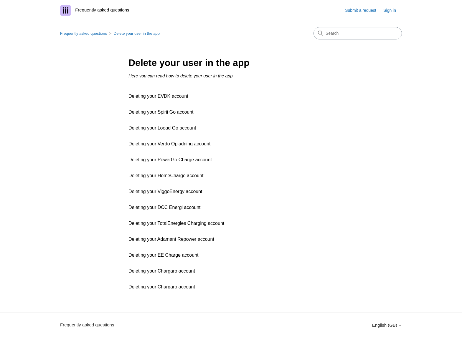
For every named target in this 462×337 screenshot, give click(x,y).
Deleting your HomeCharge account (165, 175)
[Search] (358, 33)
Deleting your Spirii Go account (161, 111)
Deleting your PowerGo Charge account (170, 159)
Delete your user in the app (137, 33)
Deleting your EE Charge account (163, 255)
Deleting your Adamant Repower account (171, 239)
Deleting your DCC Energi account (164, 207)
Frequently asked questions (83, 33)
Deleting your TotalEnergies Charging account (176, 223)
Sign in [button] (389, 10)
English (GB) (387, 325)
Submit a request (360, 10)
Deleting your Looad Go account (162, 127)
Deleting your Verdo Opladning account (169, 143)
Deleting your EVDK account (158, 96)
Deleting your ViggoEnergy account (165, 191)
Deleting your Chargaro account (161, 270)
